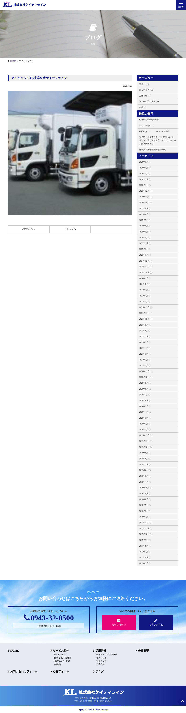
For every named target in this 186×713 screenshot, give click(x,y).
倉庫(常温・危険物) (63, 658)
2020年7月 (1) (145, 394)
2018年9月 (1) (145, 493)
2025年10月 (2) (145, 202)
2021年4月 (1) (145, 348)
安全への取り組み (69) (149, 101)
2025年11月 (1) (145, 197)
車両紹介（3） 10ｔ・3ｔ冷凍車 (154, 131)
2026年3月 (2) (145, 173)
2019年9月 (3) (145, 453)
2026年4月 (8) (145, 168)
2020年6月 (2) (145, 400)
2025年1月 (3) (145, 255)
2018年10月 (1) (145, 488)
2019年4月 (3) (145, 482)
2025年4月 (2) (145, 237)
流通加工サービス (62, 661)
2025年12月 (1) (145, 191)
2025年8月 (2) (145, 214)
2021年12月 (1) (145, 307)
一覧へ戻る (70, 229)
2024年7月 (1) (145, 290)
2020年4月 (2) (145, 412)
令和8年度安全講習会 (149, 119)
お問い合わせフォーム (23, 671)
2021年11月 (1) (145, 313)
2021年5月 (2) (145, 342)
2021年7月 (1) (145, 336)
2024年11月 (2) (145, 266)
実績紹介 (58, 664)
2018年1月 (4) (145, 517)
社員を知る (101, 661)
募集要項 (100, 664)
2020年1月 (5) (145, 429)
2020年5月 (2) (145, 406)
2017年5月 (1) (145, 563)
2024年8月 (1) (145, 284)
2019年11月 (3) (145, 441)
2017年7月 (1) (145, 551)
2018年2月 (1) (145, 511)
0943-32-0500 (49, 618)
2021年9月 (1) (145, 325)
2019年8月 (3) (145, 458)
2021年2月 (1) (145, 360)
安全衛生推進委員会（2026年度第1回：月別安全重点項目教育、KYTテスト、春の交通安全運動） (157, 140)
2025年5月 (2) (145, 232)
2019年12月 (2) (145, 435)
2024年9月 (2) (145, 278)
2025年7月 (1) (145, 220)
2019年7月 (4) (145, 464)
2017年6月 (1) (145, 557)
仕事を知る (101, 658)
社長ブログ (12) (146, 90)
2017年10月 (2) (145, 534)
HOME (13, 61)
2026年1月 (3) (145, 185)
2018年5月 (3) (145, 505)
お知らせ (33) (145, 95)
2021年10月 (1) (145, 319)
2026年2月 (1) (145, 179)
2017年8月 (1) (145, 546)
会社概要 (143, 650)
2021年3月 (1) (145, 354)
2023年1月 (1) (145, 296)
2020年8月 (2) (145, 389)
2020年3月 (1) (145, 418)
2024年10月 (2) (145, 272)
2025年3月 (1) (145, 243)
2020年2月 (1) (145, 424)
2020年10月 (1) (145, 377)
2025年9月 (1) (145, 208)
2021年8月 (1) (145, 330)
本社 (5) (142, 107)
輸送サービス (60, 654)
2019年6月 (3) (145, 470)
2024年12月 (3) (145, 261)
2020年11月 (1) (145, 371)
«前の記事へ (28, 229)
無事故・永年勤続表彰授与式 (152, 149)
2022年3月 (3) (145, 301)
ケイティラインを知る (106, 654)
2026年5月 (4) (145, 162)
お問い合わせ (118, 622)
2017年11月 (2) (145, 528)
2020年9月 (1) (145, 383)
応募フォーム (155, 622)
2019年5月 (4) (145, 476)
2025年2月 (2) (145, 249)
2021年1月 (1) (145, 365)
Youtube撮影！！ (146, 125)
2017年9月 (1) (145, 540)
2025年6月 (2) (145, 226)
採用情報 (100, 650)
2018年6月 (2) (145, 499)
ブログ (99, 671)
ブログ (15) (144, 84)
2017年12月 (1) (145, 522)
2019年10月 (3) (145, 447)
